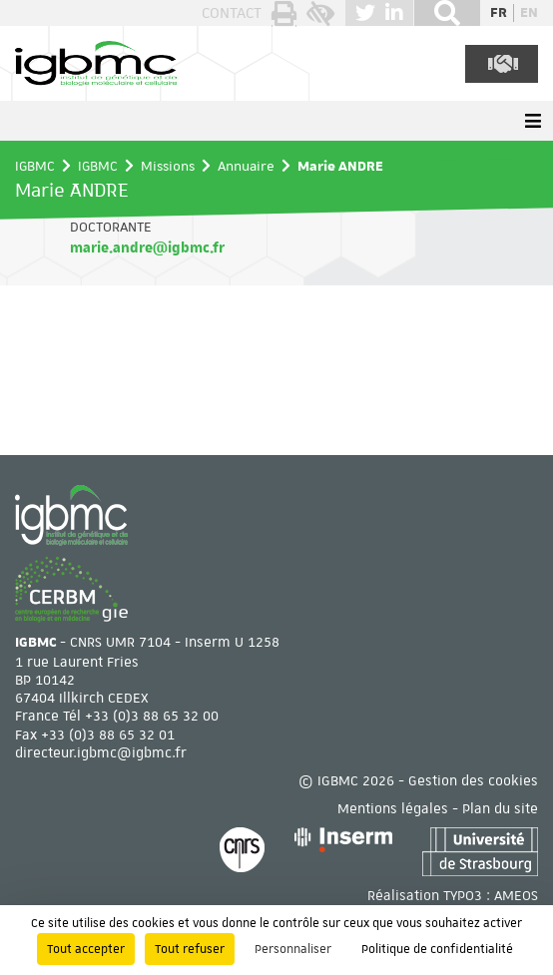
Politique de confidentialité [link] (437, 949)
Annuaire (246, 166)
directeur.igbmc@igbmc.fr (101, 752)
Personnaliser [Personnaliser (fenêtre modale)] (293, 949)
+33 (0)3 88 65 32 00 (152, 716)
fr (498, 13)
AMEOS (516, 895)
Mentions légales (392, 808)
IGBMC (35, 166)
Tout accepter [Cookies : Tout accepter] (86, 949)
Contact (232, 13)
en (529, 13)
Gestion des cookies (473, 780)
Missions (168, 166)
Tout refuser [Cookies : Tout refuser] (190, 949)
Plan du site (500, 808)
